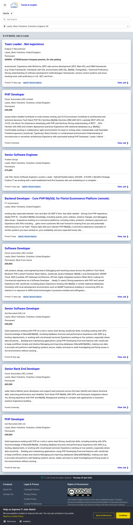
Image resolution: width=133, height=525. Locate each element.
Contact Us (8, 494)
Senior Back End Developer (22, 369)
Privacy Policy (30, 494)
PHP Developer (14, 94)
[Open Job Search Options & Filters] (5, 5)
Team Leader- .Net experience (24, 44)
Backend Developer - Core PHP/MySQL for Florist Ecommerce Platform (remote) (57, 198)
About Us (7, 490)
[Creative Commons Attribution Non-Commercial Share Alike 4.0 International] (99, 491)
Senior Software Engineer (21, 155)
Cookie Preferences (33, 504)
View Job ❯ (123, 83)
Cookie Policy (30, 499)
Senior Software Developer (22, 308)
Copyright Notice (31, 490)
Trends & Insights (29, 5)
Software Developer (17, 248)
